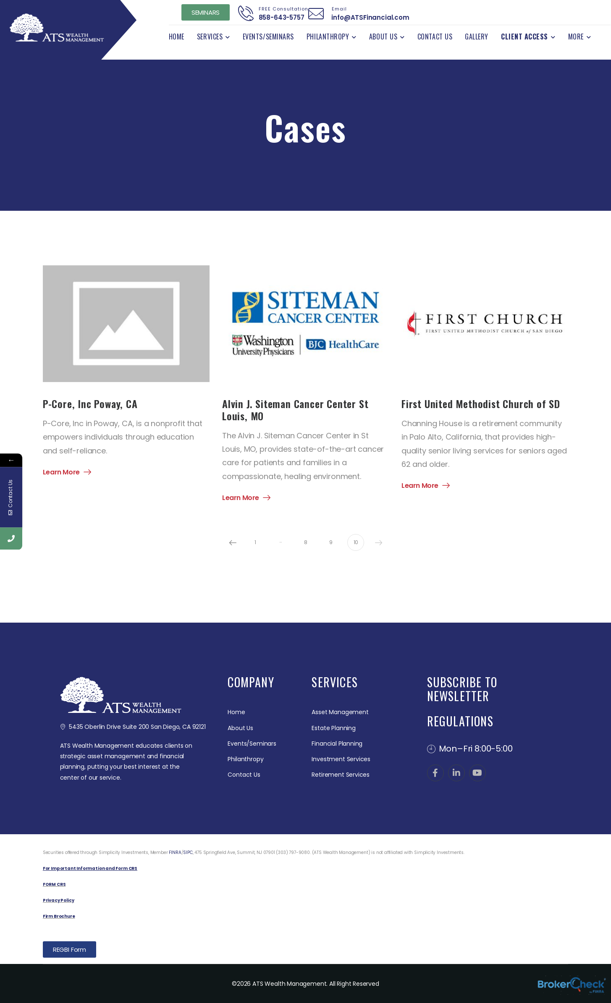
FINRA (175, 852)
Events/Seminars (268, 36)
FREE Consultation (281, 8)
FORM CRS (54, 884)
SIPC (187, 852)
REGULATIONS (460, 721)
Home (176, 36)
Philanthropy (328, 36)
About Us (383, 36)
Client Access (524, 36)
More (576, 36)
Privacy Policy (58, 900)
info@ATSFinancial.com (368, 17)
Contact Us (434, 36)
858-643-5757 (279, 17)
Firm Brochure (59, 916)
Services (210, 36)
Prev (232, 542)
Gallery (476, 36)
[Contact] (246, 13)
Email (337, 8)
